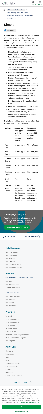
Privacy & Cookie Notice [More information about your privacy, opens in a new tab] (30, 402)
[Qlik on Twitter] (31, 382)
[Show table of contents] (4, 10)
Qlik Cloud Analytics (13, 296)
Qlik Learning (10, 261)
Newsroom (10, 372)
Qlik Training (10, 258)
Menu (40, 4)
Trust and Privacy (12, 322)
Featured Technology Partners (17, 334)
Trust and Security (13, 319)
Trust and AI (10, 325)
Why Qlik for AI (11, 328)
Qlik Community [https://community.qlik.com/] (20, 382)
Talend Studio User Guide (16, 10)
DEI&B (8, 360)
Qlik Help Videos (12, 252)
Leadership (10, 354)
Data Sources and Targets (16, 338)
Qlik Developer (11, 255)
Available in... (11, 30)
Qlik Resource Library (14, 267)
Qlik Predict (10, 303)
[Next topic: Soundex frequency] (31, 236)
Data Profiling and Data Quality (17, 12)
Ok (21, 407)
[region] (21, 400)
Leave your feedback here (17, 227)
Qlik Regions (10, 341)
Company (9, 351)
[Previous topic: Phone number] (11, 236)
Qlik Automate (11, 306)
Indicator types (12, 18)
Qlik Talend (10, 281)
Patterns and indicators (15, 15)
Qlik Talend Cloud (12, 284)
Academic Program (13, 363)
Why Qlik (9, 316)
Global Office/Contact (14, 375)
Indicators (28, 15)
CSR (7, 357)
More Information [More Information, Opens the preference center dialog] (21, 411)
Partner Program (12, 366)
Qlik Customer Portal (13, 264)
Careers (9, 369)
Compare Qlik (11, 331)
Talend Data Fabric (13, 288)
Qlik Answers (11, 299)
